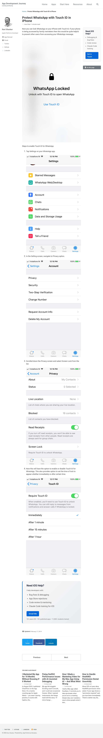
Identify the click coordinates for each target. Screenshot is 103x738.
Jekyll (25, 733)
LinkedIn (26, 729)
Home (44, 4)
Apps (53, 4)
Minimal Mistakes (33, 733)
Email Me (33, 622)
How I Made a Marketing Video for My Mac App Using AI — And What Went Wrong (71, 687)
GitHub (16, 729)
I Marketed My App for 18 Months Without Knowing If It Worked (30, 686)
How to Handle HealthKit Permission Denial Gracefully (90, 686)
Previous (37, 664)
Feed (36, 729)
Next (66, 664)
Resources (77, 4)
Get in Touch (89, 55)
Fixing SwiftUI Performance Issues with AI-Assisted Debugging (51, 686)
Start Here (63, 4)
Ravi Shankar (8, 29)
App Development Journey (14, 4)
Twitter (6, 729)
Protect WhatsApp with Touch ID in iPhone (46, 19)
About (88, 4)
